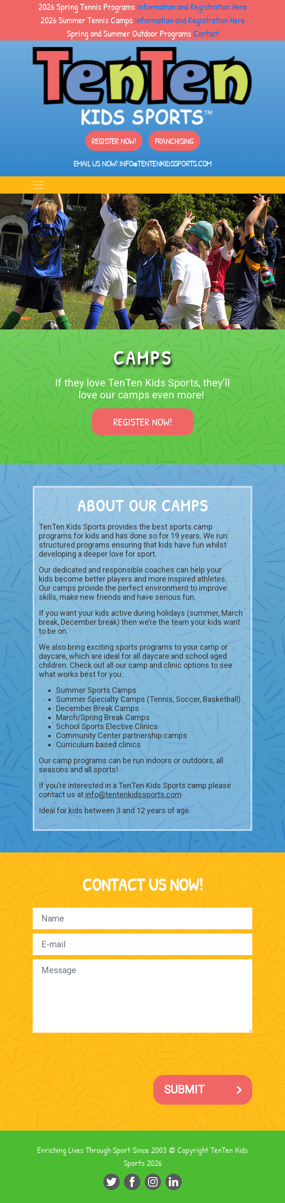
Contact (206, 33)
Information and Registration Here (192, 6)
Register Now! (114, 141)
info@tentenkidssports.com (165, 163)
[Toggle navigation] (38, 185)
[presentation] (98, 1054)
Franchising (174, 141)
